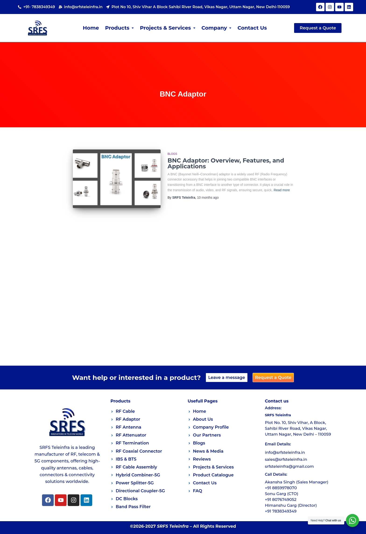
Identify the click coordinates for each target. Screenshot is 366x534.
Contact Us (252, 28)
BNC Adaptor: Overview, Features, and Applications (226, 163)
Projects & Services (167, 28)
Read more (282, 190)
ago (208, 197)
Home (91, 28)
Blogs (172, 154)
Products (119, 28)
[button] (119, 28)
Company (216, 28)
